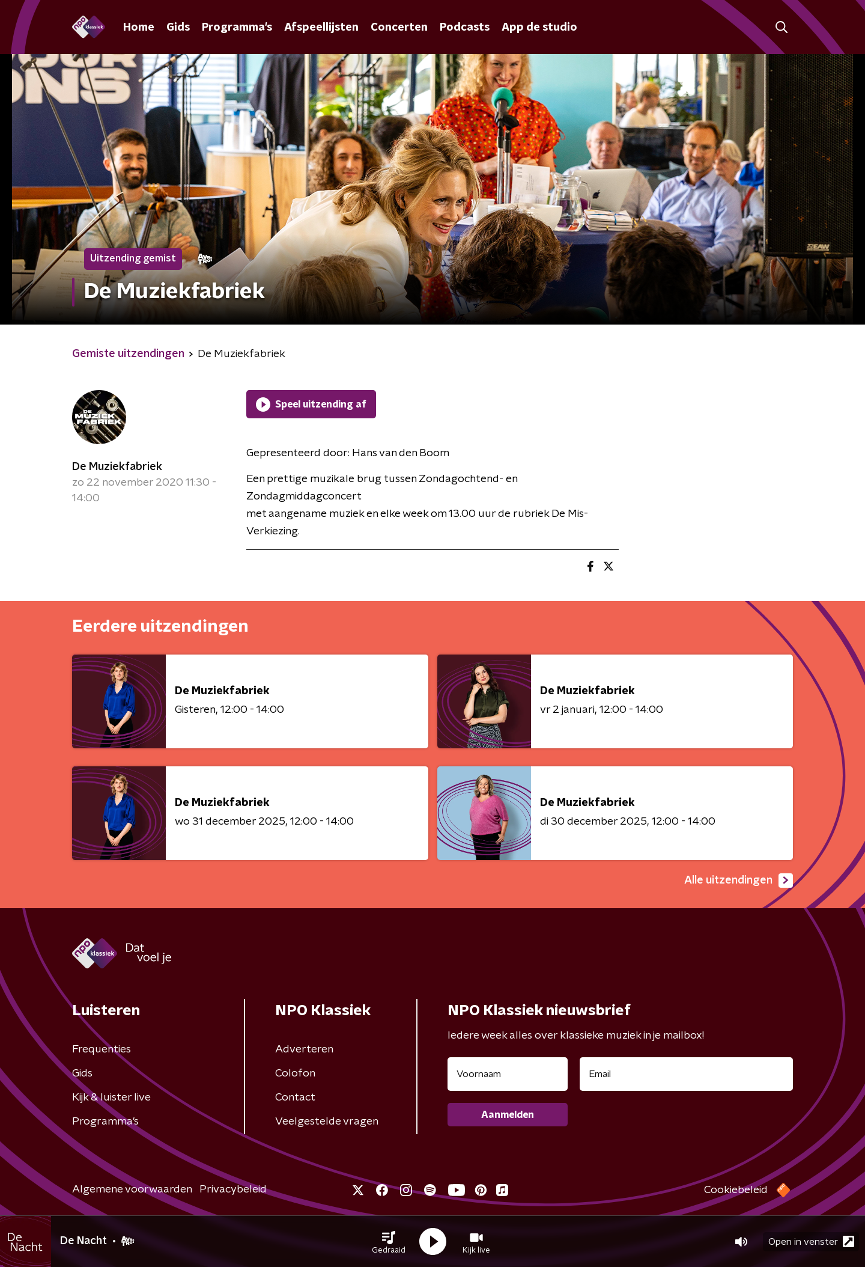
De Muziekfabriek (117, 467)
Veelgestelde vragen (326, 1121)
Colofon (295, 1073)
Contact (295, 1097)
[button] (388, 1242)
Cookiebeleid (736, 1190)
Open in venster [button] (811, 1241)
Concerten (399, 27)
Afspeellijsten (321, 27)
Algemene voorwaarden (132, 1189)
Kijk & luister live (111, 1097)
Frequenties (101, 1049)
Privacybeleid (233, 1189)
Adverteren (304, 1049)
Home (138, 27)
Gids (178, 27)
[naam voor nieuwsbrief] (508, 1074)
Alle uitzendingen (738, 880)
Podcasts (465, 27)
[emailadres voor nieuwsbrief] (686, 1074)
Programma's (237, 27)
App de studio (539, 27)
